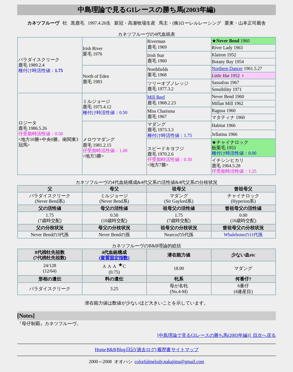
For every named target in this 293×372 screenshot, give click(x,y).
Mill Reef (156, 97)
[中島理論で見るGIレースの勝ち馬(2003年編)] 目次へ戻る (216, 335)
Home (100, 349)
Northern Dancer (227, 68)
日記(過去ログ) (141, 349)
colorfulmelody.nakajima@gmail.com (169, 361)
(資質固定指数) (114, 257)
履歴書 (164, 349)
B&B (111, 349)
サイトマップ (185, 349)
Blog (121, 349)
